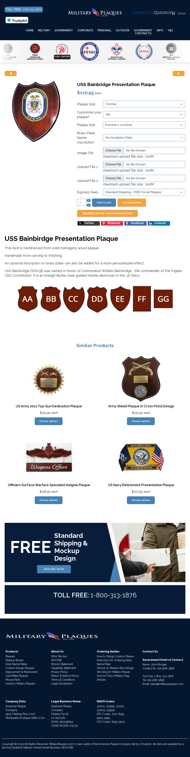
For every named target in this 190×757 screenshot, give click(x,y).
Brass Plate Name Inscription (86, 137)
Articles (101, 679)
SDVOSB (56, 660)
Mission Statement (62, 664)
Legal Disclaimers (62, 683)
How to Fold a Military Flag (113, 675)
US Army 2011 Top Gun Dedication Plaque (49, 406)
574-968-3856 (165, 668)
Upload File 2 (87, 181)
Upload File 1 (87, 167)
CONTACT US (143, 13)
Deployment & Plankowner (22, 671)
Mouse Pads (13, 679)
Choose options (48, 421)
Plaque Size (86, 104)
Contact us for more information (107, 213)
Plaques (10, 656)
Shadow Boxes (14, 660)
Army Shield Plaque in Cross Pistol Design (141, 406)
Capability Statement (63, 668)
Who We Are (59, 656)
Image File (85, 153)
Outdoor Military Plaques (20, 683)
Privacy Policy (59, 671)
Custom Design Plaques (20, 668)
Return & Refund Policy (65, 675)
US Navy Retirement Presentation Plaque (141, 485)
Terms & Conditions (63, 679)
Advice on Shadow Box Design (115, 668)
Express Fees (87, 192)
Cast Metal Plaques (17, 675)
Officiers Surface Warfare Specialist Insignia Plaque (49, 485)
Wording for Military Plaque (113, 671)
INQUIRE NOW (54, 569)
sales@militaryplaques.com (166, 683)
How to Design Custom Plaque (115, 656)
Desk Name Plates (16, 664)
